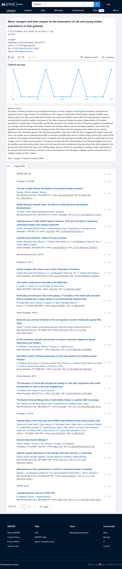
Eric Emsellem (66, 457)
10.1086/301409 (78, 306)
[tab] (15, 166)
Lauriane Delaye (54, 228)
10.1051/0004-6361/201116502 (25, 48)
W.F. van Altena (29, 430)
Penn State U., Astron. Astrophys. (84, 473)
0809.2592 (55, 350)
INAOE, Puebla (30, 245)
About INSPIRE (13, 533)
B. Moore (30, 497)
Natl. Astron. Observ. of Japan (38, 303)
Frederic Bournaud (24, 228)
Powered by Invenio (9, 564)
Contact (106, 546)
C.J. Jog (49, 31)
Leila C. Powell (67, 228)
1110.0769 (18, 45)
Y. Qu (10, 31)
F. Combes (50, 242)
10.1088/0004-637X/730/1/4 (72, 231)
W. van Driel (40, 31)
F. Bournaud (32, 347)
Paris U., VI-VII (56, 366)
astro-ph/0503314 (59, 248)
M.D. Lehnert (29, 31)
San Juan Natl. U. (73, 430)
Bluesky (106, 537)
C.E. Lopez (60, 430)
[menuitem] (108, 4)
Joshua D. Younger (53, 444)
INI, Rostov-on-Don (30, 427)
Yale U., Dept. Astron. (42, 424)
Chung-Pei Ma (59, 404)
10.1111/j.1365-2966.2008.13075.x (86, 407)
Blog (105, 533)
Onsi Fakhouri (22, 404)
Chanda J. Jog (23, 473)
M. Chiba (46, 286)
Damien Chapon (39, 228)
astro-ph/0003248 (65, 195)
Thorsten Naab (52, 457)
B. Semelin (29, 366)
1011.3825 (55, 393)
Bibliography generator (79, 533)
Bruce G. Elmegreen (83, 228)
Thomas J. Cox (37, 444)
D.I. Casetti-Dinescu (48, 427)
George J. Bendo (24, 192)
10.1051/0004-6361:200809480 (78, 350)
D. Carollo (21, 286)
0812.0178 (63, 330)
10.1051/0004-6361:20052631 (84, 248)
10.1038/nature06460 (72, 289)
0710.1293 (56, 369)
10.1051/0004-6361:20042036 (86, 276)
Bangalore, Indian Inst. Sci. (88, 242)
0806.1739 (57, 447)
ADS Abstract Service (24, 51)
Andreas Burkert (79, 457)
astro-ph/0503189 (61, 276)
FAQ (36, 533)
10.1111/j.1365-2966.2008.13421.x (86, 500)
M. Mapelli (21, 497)
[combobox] (69, 4)
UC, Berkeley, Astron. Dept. (40, 404)
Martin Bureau (80, 327)
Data (95, 10)
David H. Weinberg (56, 212)
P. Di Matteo (18, 31)
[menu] (111, 4)
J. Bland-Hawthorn (42, 497)
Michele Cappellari (38, 457)
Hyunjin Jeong (38, 327)
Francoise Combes (66, 327)
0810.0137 (63, 460)
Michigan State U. (69, 303)
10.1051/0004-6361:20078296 (78, 369)
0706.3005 (53, 289)
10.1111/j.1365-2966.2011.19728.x (86, 215)
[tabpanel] (61, 340)
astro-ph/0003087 (58, 306)
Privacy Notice (13, 542)
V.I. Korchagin (58, 424)
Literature (11, 10)
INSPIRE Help (40, 537)
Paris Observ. (39, 242)
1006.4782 (50, 231)
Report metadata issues (45, 542)
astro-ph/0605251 (69, 476)
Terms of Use (13, 546)
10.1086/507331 (78, 433)
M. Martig (42, 347)
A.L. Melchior (75, 363)
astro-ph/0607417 (58, 433)
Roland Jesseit (23, 457)
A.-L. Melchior (63, 347)
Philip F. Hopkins (24, 444)
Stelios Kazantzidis (39, 212)
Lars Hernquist (68, 444)
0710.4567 (62, 407)
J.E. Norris (55, 286)
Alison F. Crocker (24, 327)
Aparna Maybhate (61, 473)
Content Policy (13, 537)
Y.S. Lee (38, 286)
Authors (28, 10)
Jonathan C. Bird (24, 212)
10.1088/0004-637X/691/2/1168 (81, 447)
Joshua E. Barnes (38, 192)
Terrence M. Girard (24, 424)
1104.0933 (62, 215)
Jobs (43, 10)
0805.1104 (62, 500)
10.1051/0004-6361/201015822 (78, 393)
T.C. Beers (30, 286)
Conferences (78, 10)
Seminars (58, 10)
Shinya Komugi (51, 327)
